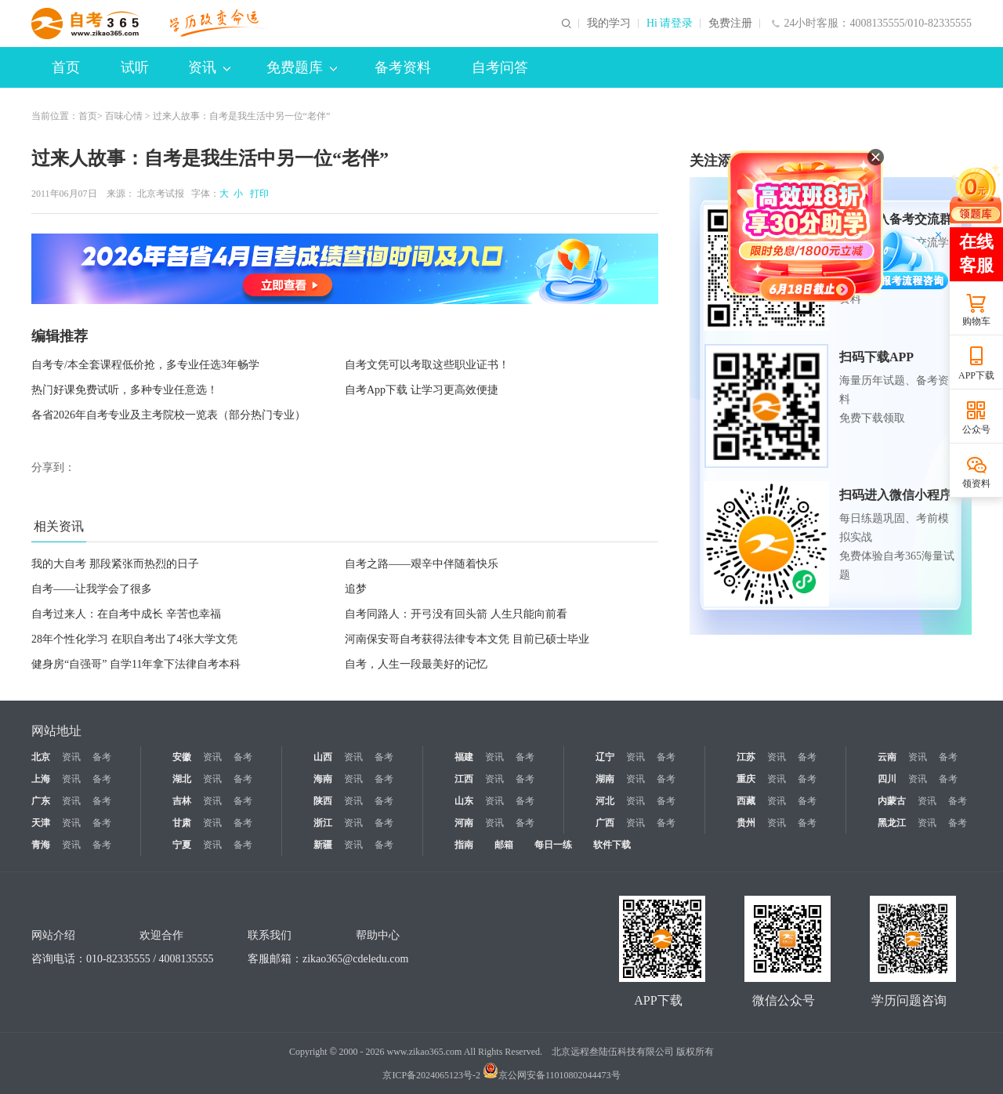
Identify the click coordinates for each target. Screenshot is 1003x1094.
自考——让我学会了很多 (91, 589)
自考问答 (500, 67)
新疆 (322, 844)
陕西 (322, 800)
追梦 (356, 589)
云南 (887, 757)
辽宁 (605, 757)
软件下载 (612, 844)
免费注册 (730, 23)
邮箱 (503, 844)
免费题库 (301, 67)
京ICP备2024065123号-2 (431, 1075)
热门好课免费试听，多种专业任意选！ (124, 390)
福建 (463, 757)
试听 (135, 67)
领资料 (976, 483)
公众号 (976, 429)
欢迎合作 (161, 935)
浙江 (322, 822)
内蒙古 (892, 800)
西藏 (746, 800)
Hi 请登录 (669, 23)
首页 (66, 67)
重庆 (746, 778)
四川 (887, 778)
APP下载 (976, 375)
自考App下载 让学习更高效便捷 (421, 390)
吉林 (181, 800)
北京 (40, 757)
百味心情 (124, 115)
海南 (322, 778)
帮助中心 (378, 935)
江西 (463, 778)
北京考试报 (160, 193)
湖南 (605, 778)
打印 (257, 193)
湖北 (181, 778)
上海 (40, 778)
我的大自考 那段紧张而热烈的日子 (115, 564)
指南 (463, 844)
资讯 (209, 67)
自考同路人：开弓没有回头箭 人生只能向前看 (456, 614)
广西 (605, 822)
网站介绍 (53, 935)
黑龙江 (892, 822)
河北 (605, 800)
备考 (101, 757)
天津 (40, 822)
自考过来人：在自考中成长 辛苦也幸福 (126, 614)
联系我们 (269, 935)
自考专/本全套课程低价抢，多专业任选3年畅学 (145, 365)
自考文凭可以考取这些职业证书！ (427, 365)
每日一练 (553, 844)
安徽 (181, 757)
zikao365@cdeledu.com (355, 959)
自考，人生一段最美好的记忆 (416, 664)
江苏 (746, 757)
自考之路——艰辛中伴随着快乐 (421, 564)
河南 (463, 822)
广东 (40, 800)
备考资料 (403, 67)
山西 (322, 757)
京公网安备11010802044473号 (552, 1075)
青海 (40, 844)
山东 (463, 800)
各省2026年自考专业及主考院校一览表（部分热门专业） (168, 415)
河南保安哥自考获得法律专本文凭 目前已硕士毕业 (467, 639)
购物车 (976, 321)
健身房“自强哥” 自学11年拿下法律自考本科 (136, 664)
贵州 (746, 822)
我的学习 (609, 23)
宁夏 (181, 844)
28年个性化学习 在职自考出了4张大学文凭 (134, 639)
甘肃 (181, 822)
